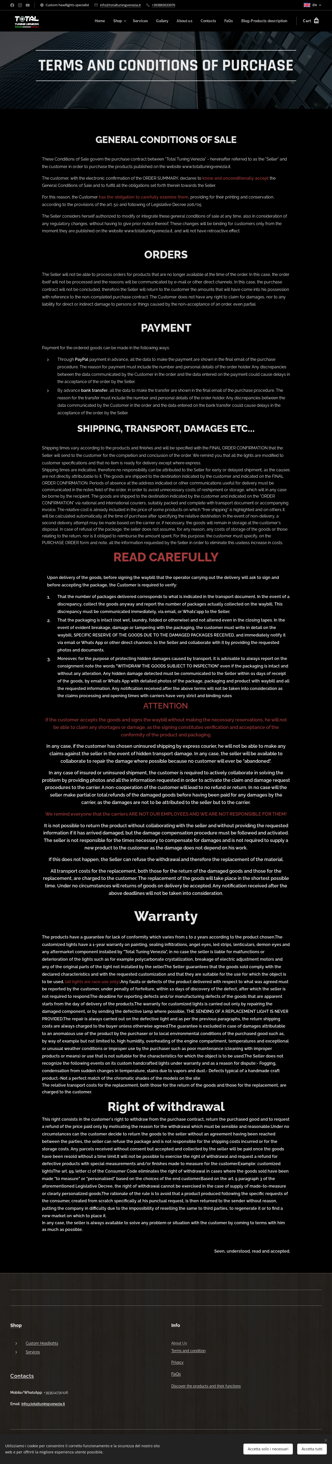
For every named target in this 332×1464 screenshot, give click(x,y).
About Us (179, 1343)
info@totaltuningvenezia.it (120, 5)
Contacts (22, 1376)
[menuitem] (92, 20)
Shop (16, 1325)
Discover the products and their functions (206, 1386)
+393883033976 (163, 5)
